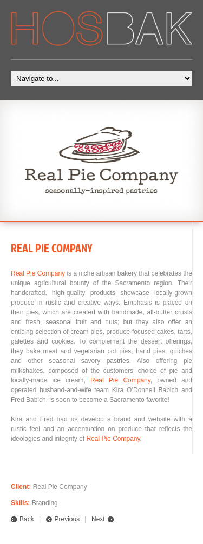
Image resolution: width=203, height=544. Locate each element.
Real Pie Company (38, 273)
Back (26, 519)
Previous (67, 519)
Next (98, 519)
